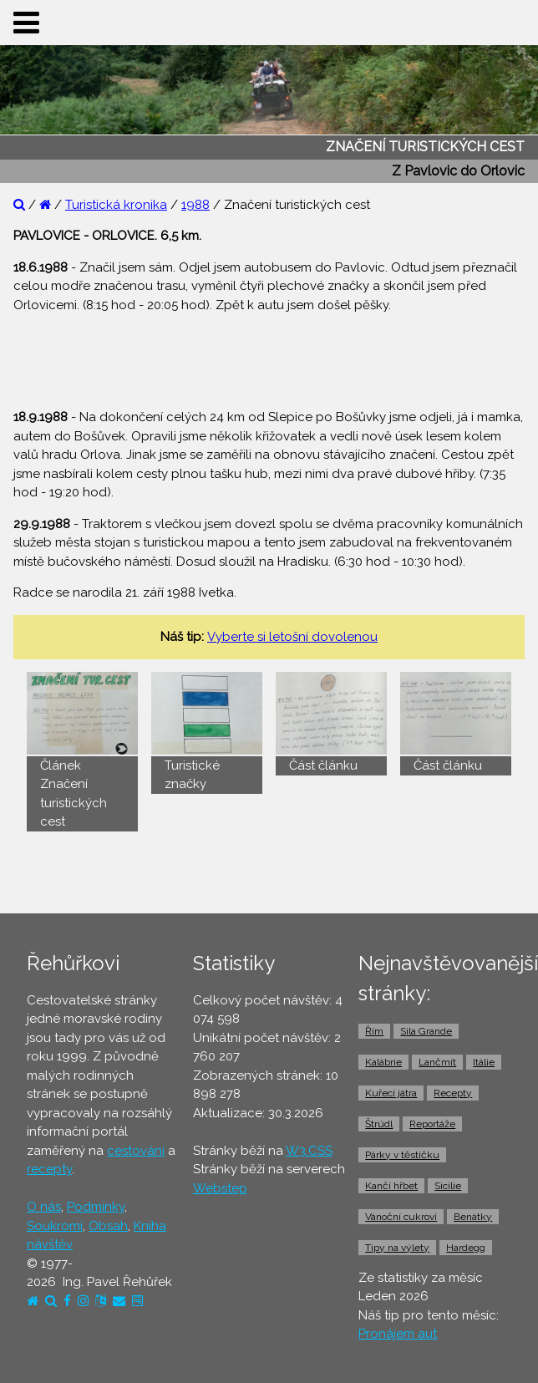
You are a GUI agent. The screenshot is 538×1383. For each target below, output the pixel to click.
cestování (136, 1150)
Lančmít (437, 1062)
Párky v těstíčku (402, 1155)
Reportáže (432, 1124)
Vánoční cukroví (401, 1217)
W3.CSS (309, 1150)
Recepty (453, 1093)
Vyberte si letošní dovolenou (292, 636)
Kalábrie (383, 1062)
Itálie (484, 1062)
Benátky (473, 1217)
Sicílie (447, 1186)
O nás (44, 1206)
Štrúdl (379, 1124)
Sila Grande (426, 1031)
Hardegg (465, 1247)
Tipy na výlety (397, 1247)
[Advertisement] (269, 353)
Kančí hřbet (391, 1186)
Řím (374, 1031)
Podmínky (95, 1206)
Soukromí (55, 1225)
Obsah (108, 1225)
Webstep (220, 1188)
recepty (49, 1169)
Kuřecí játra (391, 1093)
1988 (195, 204)
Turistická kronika (116, 204)
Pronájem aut (397, 1333)
